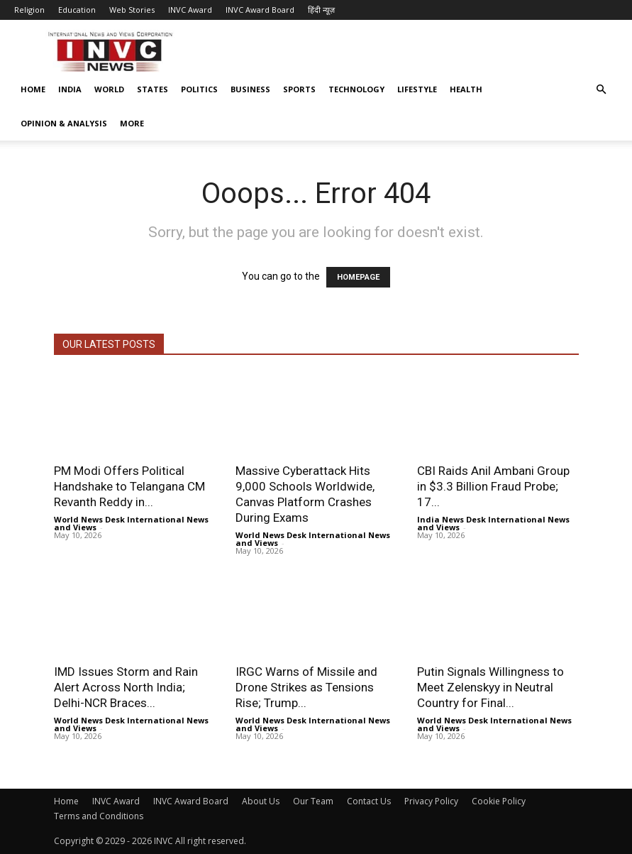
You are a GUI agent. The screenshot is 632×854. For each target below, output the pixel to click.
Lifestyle (417, 89)
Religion (29, 9)
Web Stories (132, 9)
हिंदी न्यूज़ (321, 9)
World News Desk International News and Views (131, 523)
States (152, 89)
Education (77, 9)
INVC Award (190, 9)
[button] (601, 90)
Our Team (313, 801)
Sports (299, 89)
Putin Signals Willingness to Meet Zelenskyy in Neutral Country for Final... (490, 687)
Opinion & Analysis (64, 123)
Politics (199, 89)
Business (250, 89)
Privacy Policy (431, 801)
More (132, 123)
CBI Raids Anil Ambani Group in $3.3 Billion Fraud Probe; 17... (493, 486)
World (109, 89)
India (70, 89)
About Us (260, 801)
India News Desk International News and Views (493, 523)
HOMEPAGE (358, 277)
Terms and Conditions (98, 816)
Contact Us (369, 801)
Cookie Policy (499, 801)
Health (466, 89)
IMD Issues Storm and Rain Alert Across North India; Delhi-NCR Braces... (126, 687)
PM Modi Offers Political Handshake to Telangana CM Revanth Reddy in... (129, 486)
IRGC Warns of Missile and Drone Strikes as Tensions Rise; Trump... (306, 687)
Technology (356, 89)
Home (33, 89)
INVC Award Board (260, 9)
